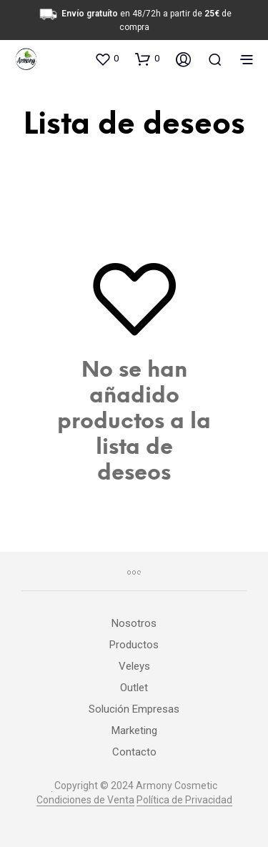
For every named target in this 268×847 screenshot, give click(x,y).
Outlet (134, 687)
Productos (134, 644)
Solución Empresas (134, 709)
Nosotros (134, 623)
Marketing (134, 730)
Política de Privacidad (184, 800)
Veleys (134, 666)
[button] (106, 58)
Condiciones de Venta (85, 800)
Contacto (134, 752)
